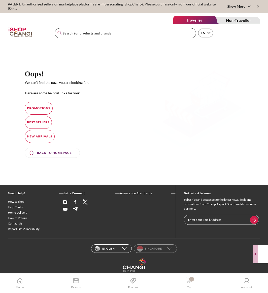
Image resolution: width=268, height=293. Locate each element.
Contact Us (15, 223)
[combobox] (125, 33)
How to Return (17, 218)
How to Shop (16, 201)
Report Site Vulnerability (23, 229)
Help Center (16, 207)
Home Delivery (17, 212)
